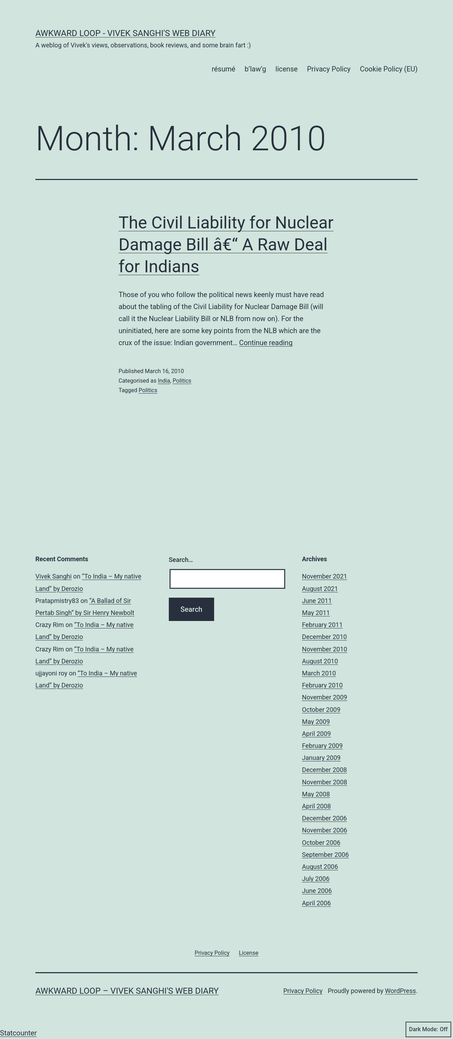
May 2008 (316, 794)
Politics (182, 380)
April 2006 (316, 903)
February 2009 (322, 745)
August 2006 (320, 866)
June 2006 (317, 890)
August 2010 (320, 661)
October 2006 (321, 842)
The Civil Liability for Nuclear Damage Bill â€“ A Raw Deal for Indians (226, 245)
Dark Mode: (428, 1029)
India (164, 380)
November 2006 (324, 830)
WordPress (400, 990)
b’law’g (255, 69)
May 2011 (316, 612)
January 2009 (321, 757)
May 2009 (316, 721)
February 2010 (322, 685)
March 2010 (319, 673)
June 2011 (317, 600)
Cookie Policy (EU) (389, 69)
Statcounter (18, 1033)
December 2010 (324, 636)
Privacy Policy (328, 69)
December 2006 (324, 818)
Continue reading (266, 342)
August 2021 (320, 588)
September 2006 (325, 854)
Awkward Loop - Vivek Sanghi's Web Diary (125, 33)
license (286, 69)
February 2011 (322, 624)
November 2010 (324, 649)
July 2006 (315, 878)
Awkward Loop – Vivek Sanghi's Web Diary (127, 991)
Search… (181, 559)
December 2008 (324, 769)
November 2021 (324, 576)
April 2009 (316, 733)
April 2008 (316, 806)
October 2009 (321, 709)
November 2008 (324, 782)
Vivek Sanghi (53, 576)
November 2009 (324, 697)
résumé (223, 69)
